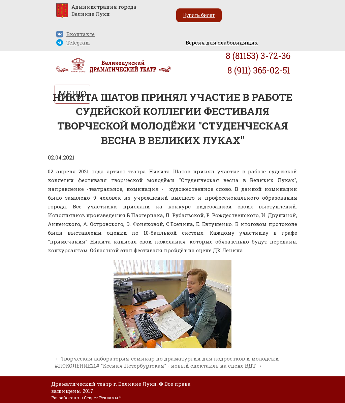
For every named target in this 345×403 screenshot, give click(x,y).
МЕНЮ (72, 93)
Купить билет (199, 15)
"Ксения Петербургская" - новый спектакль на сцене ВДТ (178, 365)
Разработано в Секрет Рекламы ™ (86, 397)
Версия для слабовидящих (222, 42)
